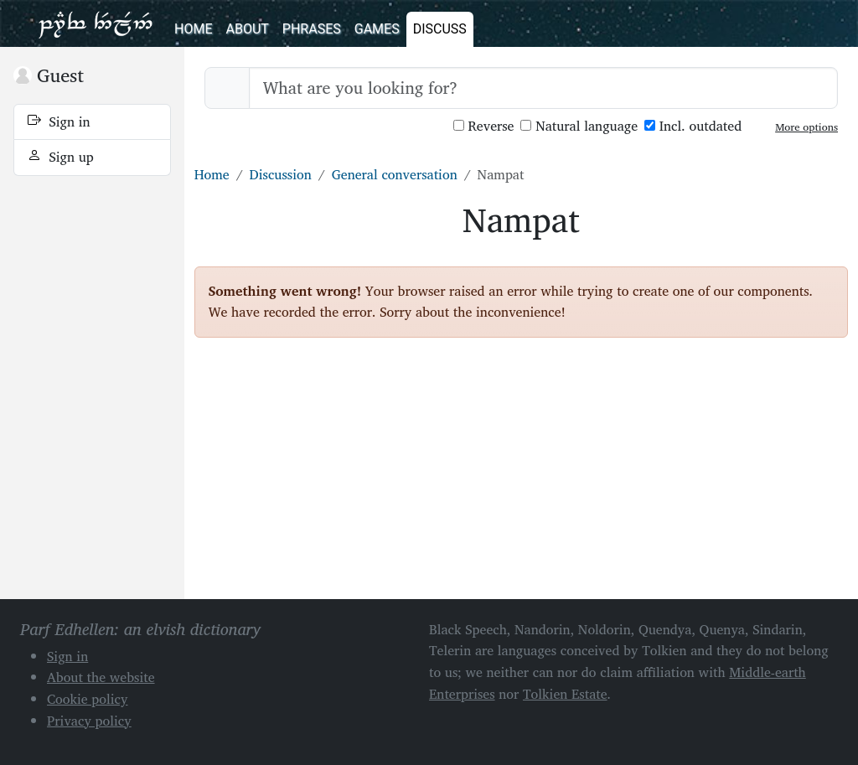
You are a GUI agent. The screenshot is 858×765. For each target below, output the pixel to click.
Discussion (281, 174)
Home (193, 29)
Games (377, 29)
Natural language (579, 126)
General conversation (394, 174)
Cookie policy (87, 699)
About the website (101, 677)
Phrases (311, 29)
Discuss (440, 29)
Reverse (483, 126)
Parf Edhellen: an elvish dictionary (95, 23)
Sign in (59, 121)
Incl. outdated (693, 126)
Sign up (61, 157)
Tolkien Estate (565, 694)
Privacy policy (89, 720)
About (246, 29)
